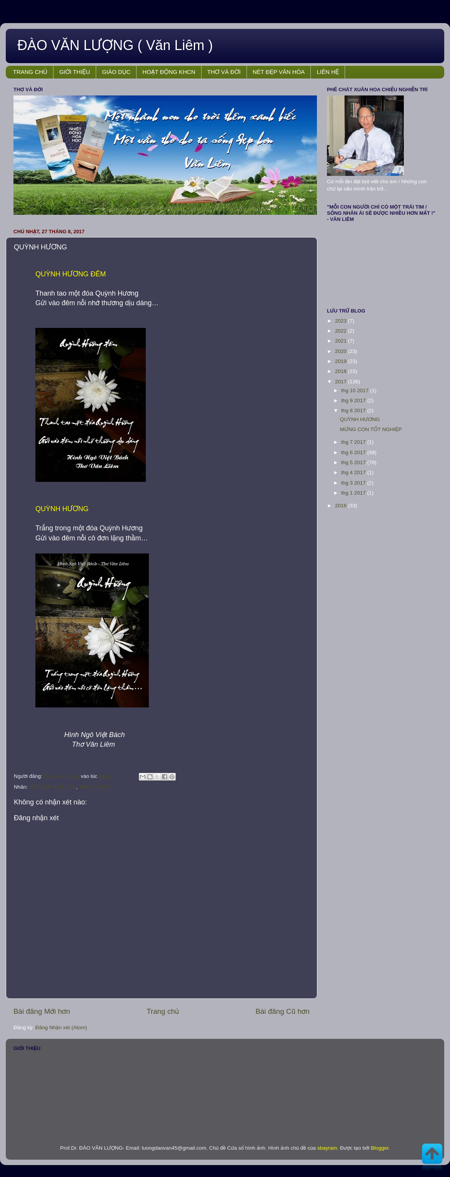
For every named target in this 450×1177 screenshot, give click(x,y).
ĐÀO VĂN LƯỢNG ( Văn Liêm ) (115, 45)
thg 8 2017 (354, 410)
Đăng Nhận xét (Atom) (61, 1027)
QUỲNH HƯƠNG (360, 419)
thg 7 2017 (354, 442)
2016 (341, 505)
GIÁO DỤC (116, 72)
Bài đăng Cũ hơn (282, 1011)
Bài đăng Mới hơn (41, 1011)
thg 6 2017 (354, 452)
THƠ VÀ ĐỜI (224, 72)
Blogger (379, 1148)
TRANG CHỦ (30, 72)
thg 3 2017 (354, 483)
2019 (341, 361)
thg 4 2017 (354, 472)
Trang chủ (163, 1011)
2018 (341, 371)
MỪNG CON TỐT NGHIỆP (371, 429)
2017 (341, 382)
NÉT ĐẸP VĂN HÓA (279, 72)
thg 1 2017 (354, 493)
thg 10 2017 (355, 390)
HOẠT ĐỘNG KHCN (168, 72)
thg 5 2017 (354, 462)
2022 (341, 331)
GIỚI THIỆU (74, 72)
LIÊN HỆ (328, 72)
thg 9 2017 (354, 400)
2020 (341, 351)
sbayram (327, 1148)
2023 (341, 321)
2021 (341, 341)
